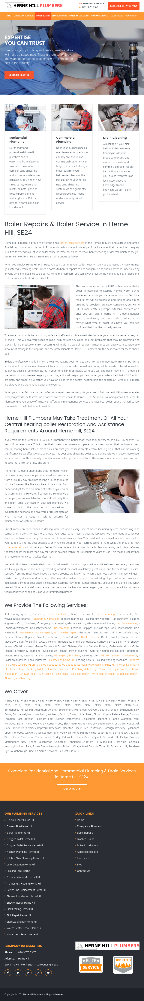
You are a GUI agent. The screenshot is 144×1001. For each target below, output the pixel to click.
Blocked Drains (59, 15)
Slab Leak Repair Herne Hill (22, 921)
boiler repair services (72, 243)
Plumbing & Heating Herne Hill (24, 883)
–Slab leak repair (79, 673)
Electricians (117, 15)
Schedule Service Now (123, 5)
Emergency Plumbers (24, 15)
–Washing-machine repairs (36, 632)
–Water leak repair (126, 673)
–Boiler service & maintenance (119, 655)
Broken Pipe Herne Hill (19, 826)
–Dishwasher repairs (66, 632)
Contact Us (130, 15)
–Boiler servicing (105, 614)
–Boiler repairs (60, 628)
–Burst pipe (35, 664)
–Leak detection (14, 669)
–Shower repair (28, 673)
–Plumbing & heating (83, 669)
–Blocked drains (89, 637)
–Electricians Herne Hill (60, 660)
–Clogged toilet (52, 664)
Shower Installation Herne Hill (24, 896)
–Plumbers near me (57, 669)
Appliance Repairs (99, 15)
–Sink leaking (45, 673)
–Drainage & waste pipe (45, 619)
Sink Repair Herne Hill (19, 915)
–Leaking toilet (34, 669)
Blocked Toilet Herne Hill (20, 820)
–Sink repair (61, 673)
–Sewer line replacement (112, 669)
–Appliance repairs (127, 623)
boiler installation (14, 547)
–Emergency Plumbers (67, 655)
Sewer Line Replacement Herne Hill (26, 890)
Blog (79, 864)
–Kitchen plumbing (99, 664)
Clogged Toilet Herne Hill (21, 839)
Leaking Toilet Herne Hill (20, 871)
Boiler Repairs (43, 15)
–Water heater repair (102, 673)
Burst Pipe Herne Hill (18, 832)
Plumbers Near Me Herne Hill (23, 877)
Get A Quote (72, 788)
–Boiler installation (57, 614)
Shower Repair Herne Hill (21, 902)
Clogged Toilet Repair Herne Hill (25, 845)
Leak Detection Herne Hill (21, 864)
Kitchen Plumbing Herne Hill (23, 851)
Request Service (19, 75)
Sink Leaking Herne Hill (20, 909)
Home (8, 15)
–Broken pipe (19, 664)
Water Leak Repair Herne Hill (23, 934)
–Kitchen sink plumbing (125, 664)
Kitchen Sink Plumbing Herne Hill (25, 858)
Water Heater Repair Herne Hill (24, 928)
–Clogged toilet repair (74, 664)
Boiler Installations (78, 15)
